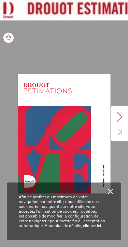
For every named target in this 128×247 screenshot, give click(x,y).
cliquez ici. (92, 225)
